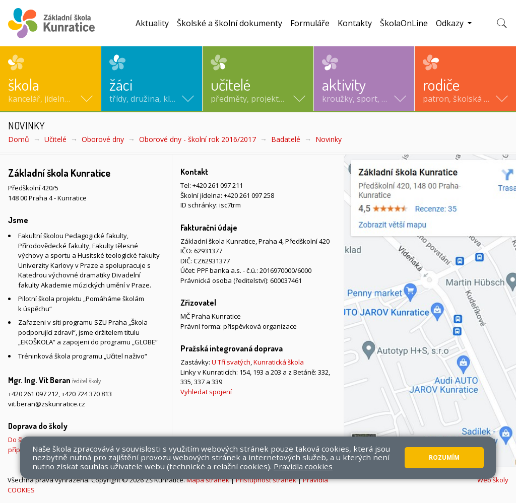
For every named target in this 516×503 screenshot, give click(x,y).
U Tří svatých (231, 362)
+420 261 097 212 (33, 393)
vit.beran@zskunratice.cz (46, 403)
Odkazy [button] (451, 23)
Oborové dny (103, 139)
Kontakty (355, 23)
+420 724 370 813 (86, 393)
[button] (50, 78)
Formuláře (310, 23)
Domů (18, 139)
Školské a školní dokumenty (229, 23)
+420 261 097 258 (249, 195)
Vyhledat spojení (206, 391)
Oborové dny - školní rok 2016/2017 (197, 139)
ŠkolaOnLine (404, 23)
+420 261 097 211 (217, 185)
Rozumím (444, 457)
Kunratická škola (278, 362)
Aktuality (152, 23)
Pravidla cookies (303, 466)
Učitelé (55, 139)
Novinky (328, 139)
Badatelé (285, 139)
